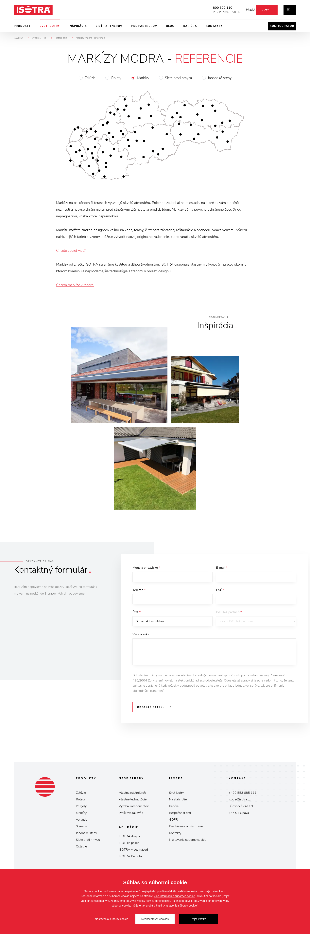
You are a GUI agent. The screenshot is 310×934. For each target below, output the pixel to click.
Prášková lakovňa (131, 814)
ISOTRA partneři (229, 614)
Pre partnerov (144, 26)
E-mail (222, 567)
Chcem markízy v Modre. (75, 285)
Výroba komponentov (134, 808)
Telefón (139, 591)
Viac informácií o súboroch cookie (174, 896)
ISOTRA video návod (133, 851)
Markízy (143, 77)
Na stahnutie (178, 801)
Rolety (116, 77)
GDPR (173, 821)
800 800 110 (216, 8)
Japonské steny (220, 77)
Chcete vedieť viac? (71, 250)
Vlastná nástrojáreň (132, 794)
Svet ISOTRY (50, 26)
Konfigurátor (282, 26)
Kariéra (190, 26)
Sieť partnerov (109, 26)
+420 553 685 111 (243, 794)
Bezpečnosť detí (180, 814)
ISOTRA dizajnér (130, 838)
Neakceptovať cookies (155, 919)
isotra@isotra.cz (239, 801)
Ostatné (81, 848)
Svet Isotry (176, 794)
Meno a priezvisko (146, 567)
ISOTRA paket (129, 844)
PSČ (220, 591)
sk (288, 9)
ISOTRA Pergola (130, 858)
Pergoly (81, 808)
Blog (170, 26)
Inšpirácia (78, 26)
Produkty (22, 26)
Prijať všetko (198, 919)
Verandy (81, 821)
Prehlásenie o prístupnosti (187, 828)
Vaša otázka (140, 637)
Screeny (81, 828)
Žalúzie (90, 77)
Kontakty (214, 26)
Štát (136, 614)
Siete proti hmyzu (178, 77)
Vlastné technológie (132, 801)
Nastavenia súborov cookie (187, 841)
